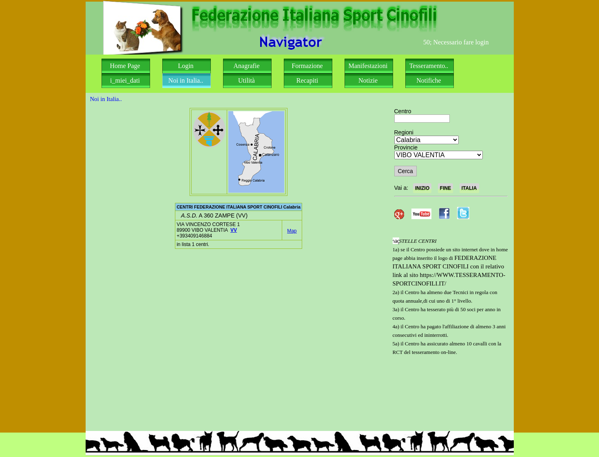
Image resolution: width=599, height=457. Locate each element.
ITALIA (469, 188)
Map (291, 231)
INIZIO (422, 188)
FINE (445, 188)
